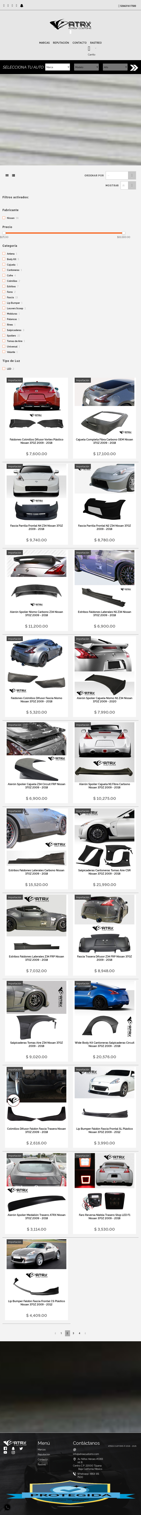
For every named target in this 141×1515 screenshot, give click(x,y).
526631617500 (128, 6)
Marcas (44, 43)
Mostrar (112, 185)
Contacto (79, 43)
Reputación (61, 43)
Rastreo (96, 43)
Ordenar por (94, 175)
